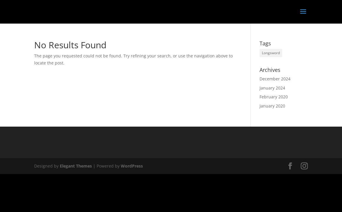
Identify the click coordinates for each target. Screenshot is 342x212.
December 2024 (275, 79)
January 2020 (272, 106)
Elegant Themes (76, 166)
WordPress (132, 166)
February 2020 (274, 97)
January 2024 (272, 88)
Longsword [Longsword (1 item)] (271, 52)
